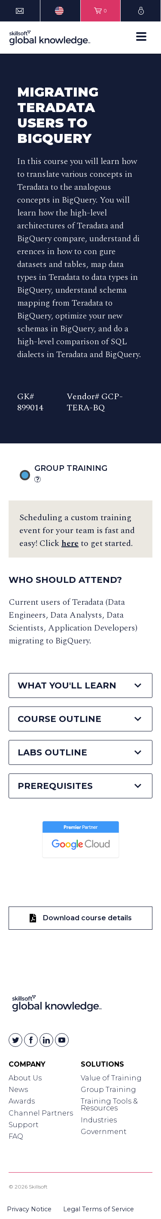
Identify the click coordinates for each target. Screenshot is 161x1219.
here (70, 543)
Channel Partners (41, 1113)
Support (24, 1125)
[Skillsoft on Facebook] (31, 1040)
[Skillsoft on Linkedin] (46, 1040)
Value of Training (111, 1078)
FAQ (16, 1136)
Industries (99, 1120)
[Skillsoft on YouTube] (62, 1040)
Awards (22, 1101)
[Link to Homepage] (57, 1005)
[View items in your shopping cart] (101, 10)
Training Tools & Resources (109, 1104)
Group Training (81, 474)
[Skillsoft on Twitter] (15, 1040)
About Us (25, 1078)
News (18, 1090)
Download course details (81, 918)
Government (104, 1132)
